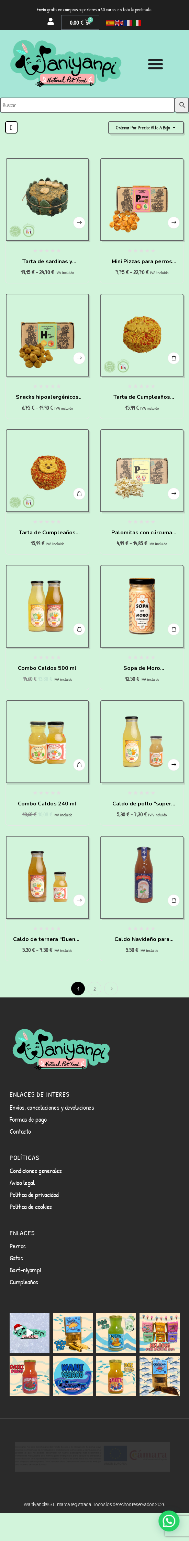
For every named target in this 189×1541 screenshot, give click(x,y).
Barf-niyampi (25, 1300)
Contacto (20, 1162)
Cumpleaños (24, 1312)
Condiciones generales (36, 1201)
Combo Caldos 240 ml (47, 803)
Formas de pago (28, 1150)
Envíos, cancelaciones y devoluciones (52, 1138)
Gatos (16, 1288)
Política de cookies (31, 1237)
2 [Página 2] (94, 988)
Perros (18, 1276)
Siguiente (111, 988)
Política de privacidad (34, 1225)
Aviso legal (22, 1213)
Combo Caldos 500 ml (47, 668)
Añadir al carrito (173, 353)
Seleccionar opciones (79, 217)
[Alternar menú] (155, 64)
